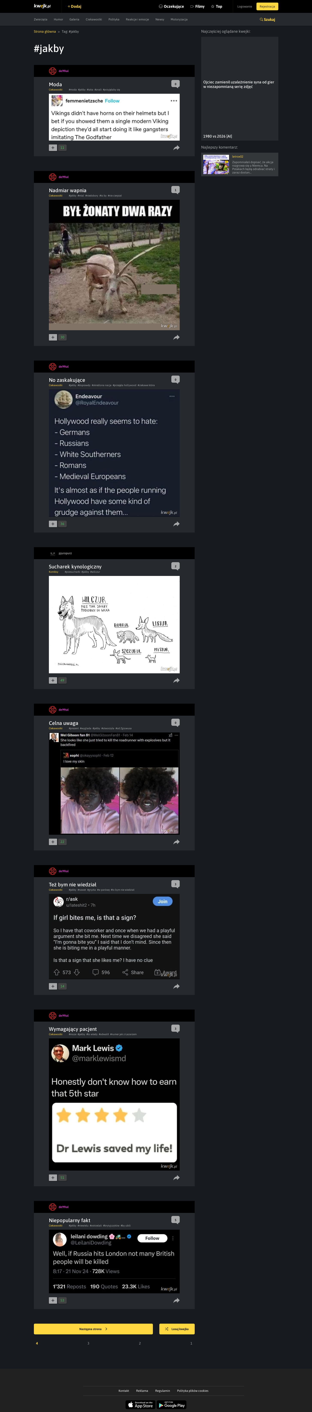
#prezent (74, 728)
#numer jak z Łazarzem (123, 1034)
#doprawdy (84, 385)
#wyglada (85, 728)
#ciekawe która (146, 385)
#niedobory (91, 195)
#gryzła (91, 889)
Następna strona (93, 1329)
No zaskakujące (67, 380)
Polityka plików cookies (192, 1390)
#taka (90, 89)
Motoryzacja (179, 19)
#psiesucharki (72, 571)
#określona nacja (102, 385)
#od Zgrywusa (124, 728)
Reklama (142, 1390)
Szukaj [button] (269, 19)
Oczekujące (174, 6)
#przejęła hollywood (124, 385)
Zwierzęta (40, 19)
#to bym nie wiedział (122, 889)
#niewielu (83, 1225)
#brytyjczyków (111, 1225)
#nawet (82, 889)
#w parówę (103, 889)
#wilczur (95, 571)
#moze (72, 1034)
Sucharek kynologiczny (75, 566)
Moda (55, 84)
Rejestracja (267, 6)
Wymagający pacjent (73, 1029)
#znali (98, 89)
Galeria (74, 19)
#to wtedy (92, 1034)
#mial (81, 195)
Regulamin (162, 1390)
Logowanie (244, 6)
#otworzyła (107, 728)
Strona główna (45, 31)
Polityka (114, 19)
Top (219, 6)
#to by (103, 195)
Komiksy (53, 571)
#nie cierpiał (115, 195)
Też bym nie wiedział (72, 884)
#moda (73, 89)
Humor (58, 19)
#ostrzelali (96, 1225)
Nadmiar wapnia (67, 190)
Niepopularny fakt (69, 1220)
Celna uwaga (63, 723)
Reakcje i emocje (137, 19)
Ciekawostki (94, 19)
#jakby (82, 89)
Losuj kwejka (177, 1329)
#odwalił (104, 1034)
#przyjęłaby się (111, 89)
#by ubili (126, 1225)
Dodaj (76, 6)
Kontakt (124, 1390)
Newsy (159, 19)
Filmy (200, 6)
